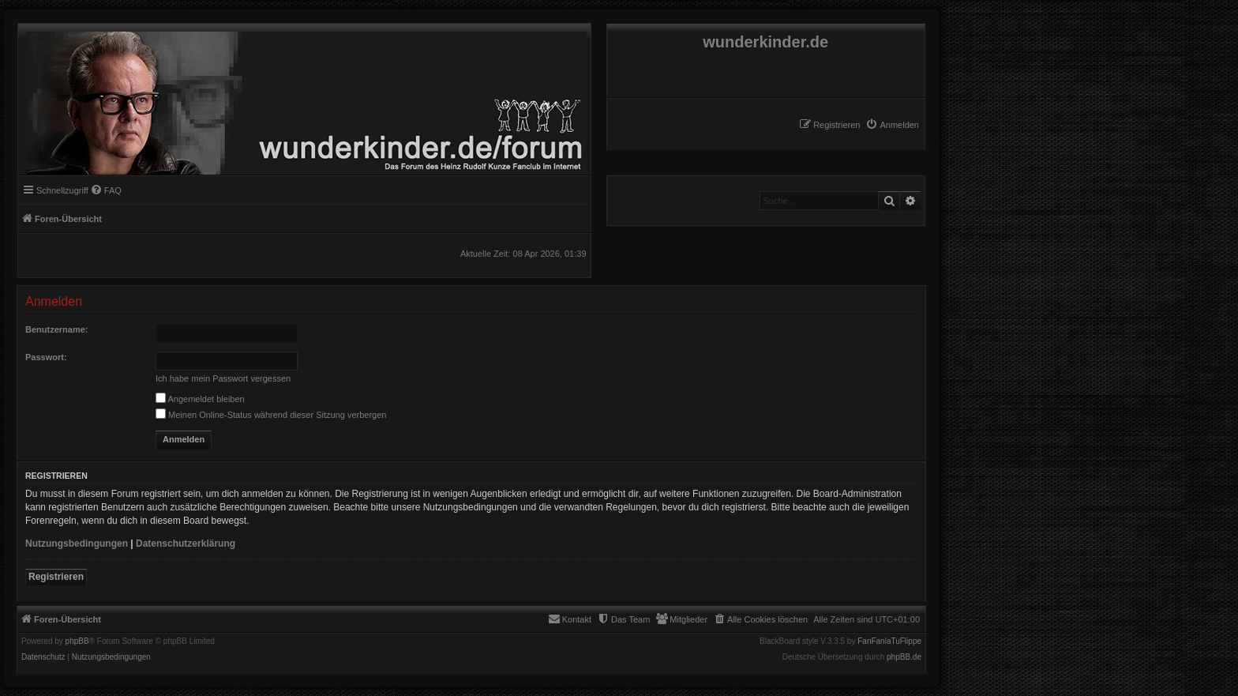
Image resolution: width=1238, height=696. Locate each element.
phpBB (77, 641)
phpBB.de (904, 657)
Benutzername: (56, 329)
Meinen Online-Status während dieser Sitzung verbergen (271, 414)
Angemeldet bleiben (200, 399)
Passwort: (46, 357)
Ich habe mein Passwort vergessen (223, 378)
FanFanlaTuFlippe (889, 641)
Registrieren (56, 576)
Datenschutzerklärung (185, 543)
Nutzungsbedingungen (76, 543)
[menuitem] (892, 124)
